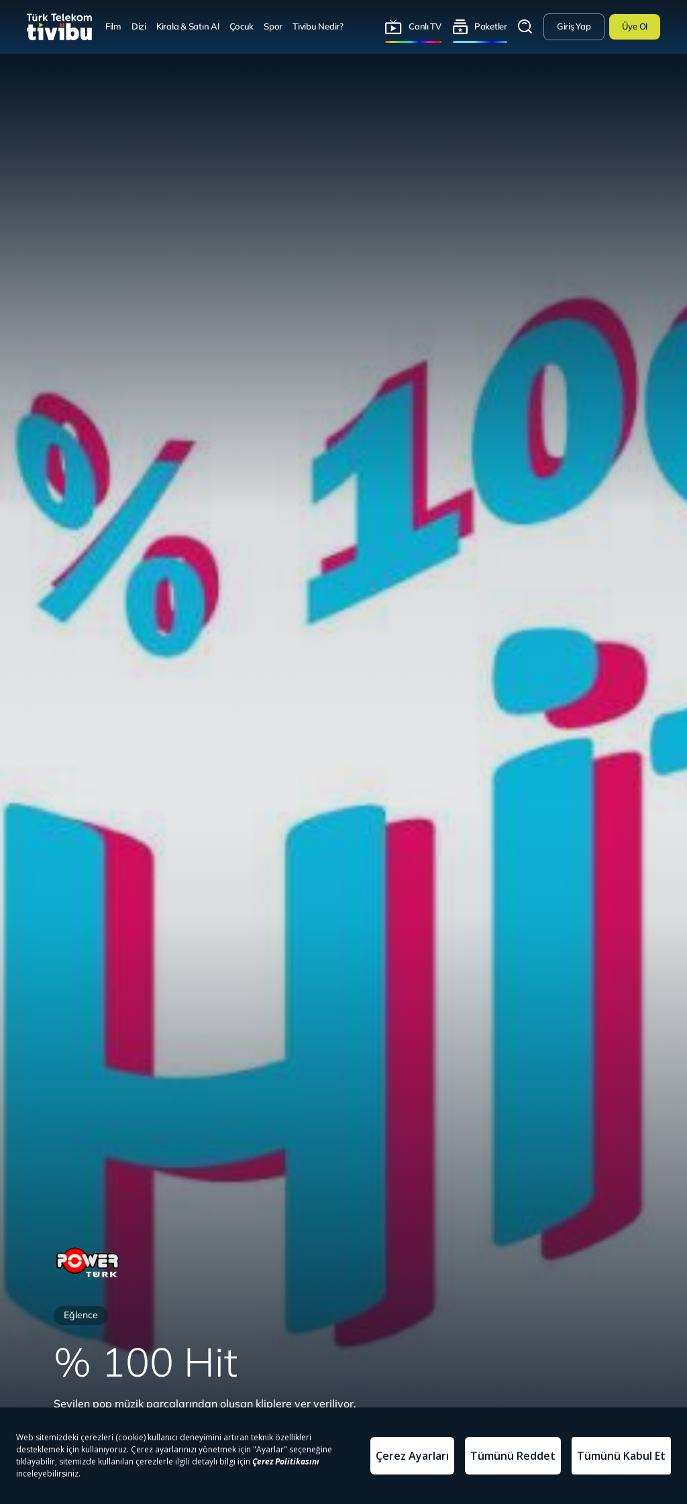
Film (113, 26)
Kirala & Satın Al (187, 26)
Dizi (138, 26)
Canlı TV (425, 26)
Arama (525, 27)
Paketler (490, 26)
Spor (273, 26)
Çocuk (241, 26)
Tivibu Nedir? (318, 26)
